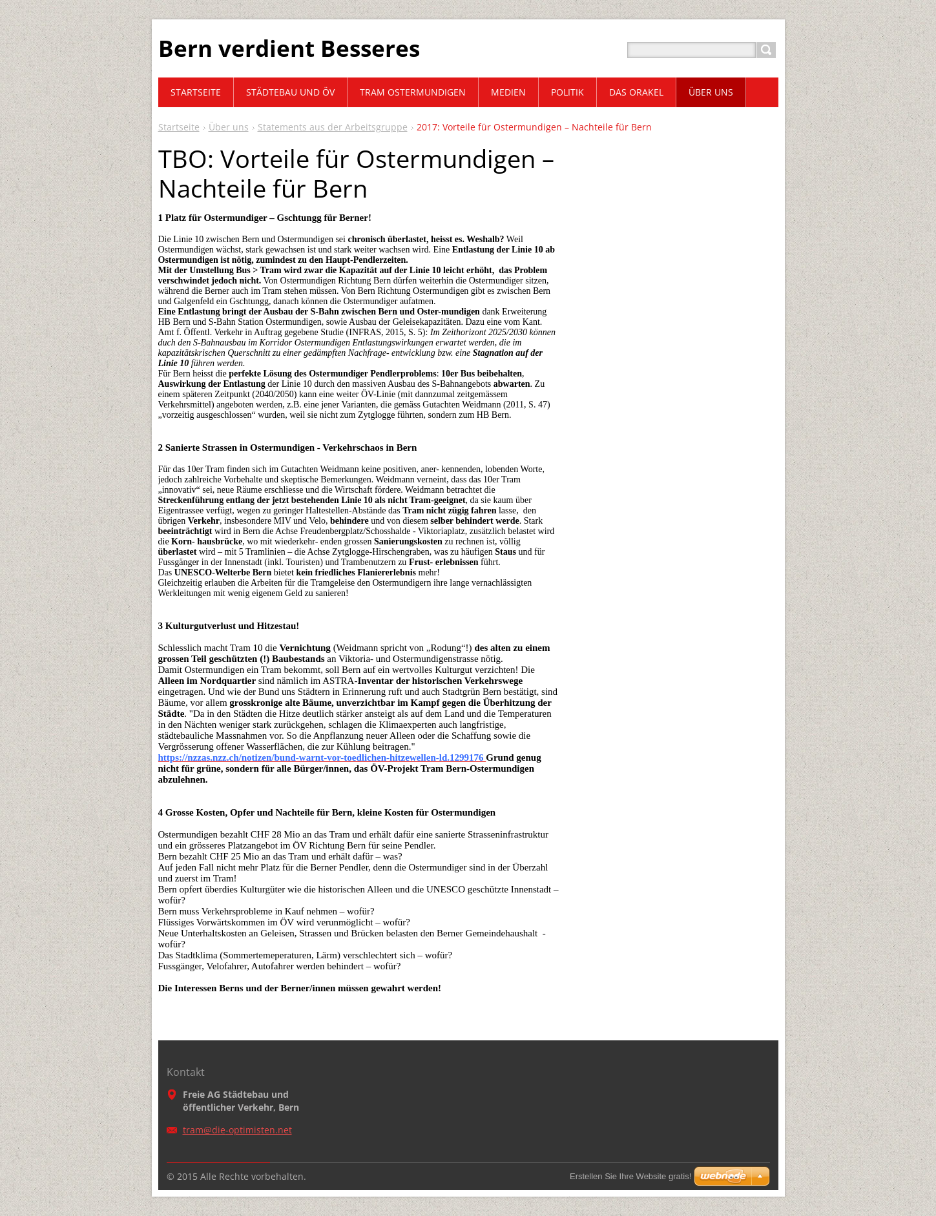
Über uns (229, 127)
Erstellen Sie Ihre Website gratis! (630, 1176)
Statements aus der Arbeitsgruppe (333, 127)
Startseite (179, 127)
